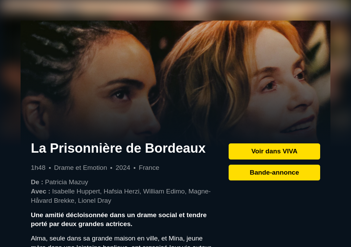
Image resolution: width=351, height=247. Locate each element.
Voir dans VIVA (274, 151)
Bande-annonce (274, 172)
